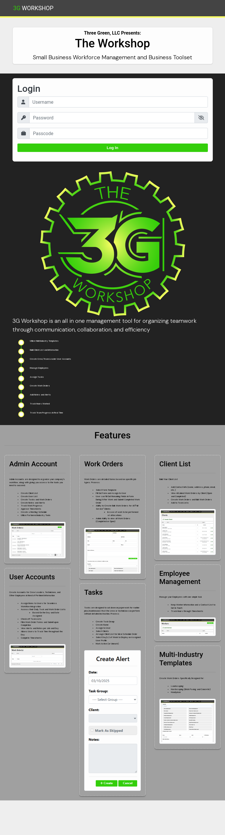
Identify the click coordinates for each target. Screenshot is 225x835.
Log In (112, 148)
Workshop (33, 8)
